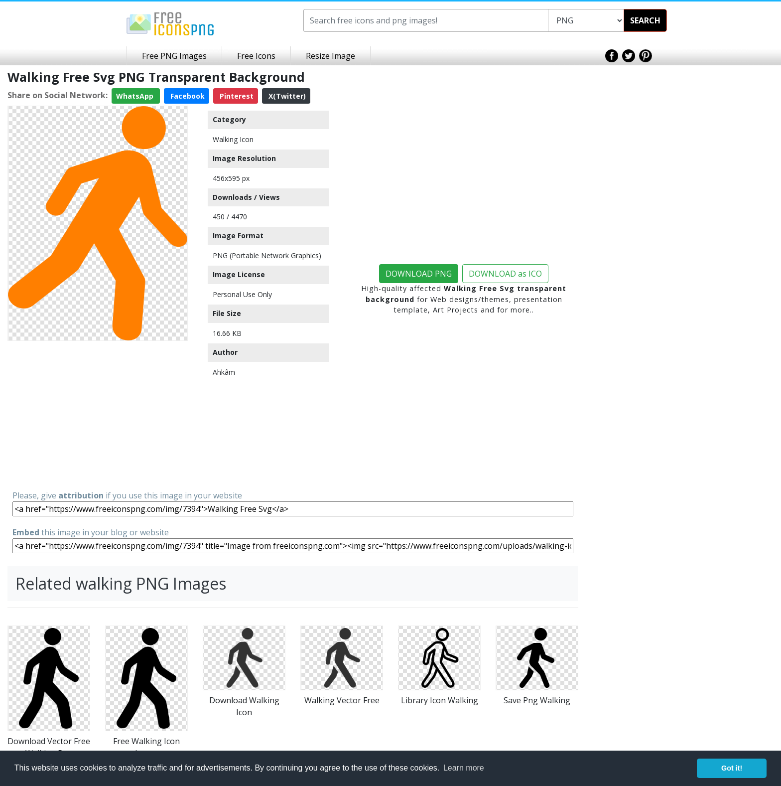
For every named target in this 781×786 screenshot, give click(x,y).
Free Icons (256, 55)
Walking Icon (233, 139)
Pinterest (236, 96)
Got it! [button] (731, 768)
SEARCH (645, 20)
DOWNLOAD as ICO (505, 273)
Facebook (186, 96)
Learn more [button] (463, 768)
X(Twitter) (286, 96)
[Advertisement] (97, 414)
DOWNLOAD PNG (419, 273)
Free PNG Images (174, 55)
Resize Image (330, 55)
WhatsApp (135, 96)
